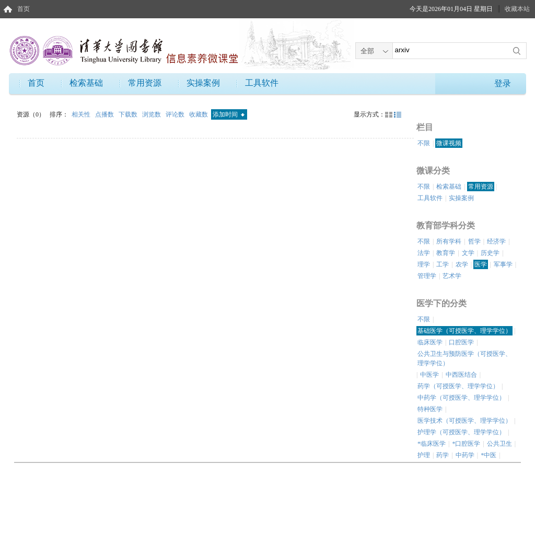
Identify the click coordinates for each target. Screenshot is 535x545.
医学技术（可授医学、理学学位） (464, 420)
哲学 (474, 241)
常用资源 (144, 82)
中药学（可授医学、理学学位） (461, 397)
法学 (423, 253)
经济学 (496, 241)
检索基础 (86, 82)
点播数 (105, 114)
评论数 (176, 114)
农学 (462, 264)
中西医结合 (461, 374)
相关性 (82, 114)
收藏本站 (517, 9)
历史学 (490, 253)
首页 (23, 9)
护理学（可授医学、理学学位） (461, 432)
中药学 (465, 455)
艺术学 (452, 276)
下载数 (129, 114)
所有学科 (448, 241)
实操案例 (203, 82)
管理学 (426, 276)
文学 (468, 253)
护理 (423, 455)
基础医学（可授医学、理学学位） (464, 330)
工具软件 (261, 82)
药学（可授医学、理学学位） (458, 386)
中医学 (429, 374)
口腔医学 (461, 342)
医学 (480, 264)
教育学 (445, 253)
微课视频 (448, 143)
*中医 (488, 455)
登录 (502, 83)
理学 (423, 264)
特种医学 (430, 409)
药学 (442, 455)
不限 (423, 143)
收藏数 (199, 114)
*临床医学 (431, 443)
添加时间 (229, 114)
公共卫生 (499, 443)
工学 (442, 264)
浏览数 (152, 114)
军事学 (503, 264)
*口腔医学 (466, 443)
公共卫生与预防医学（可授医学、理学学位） (464, 358)
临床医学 (430, 342)
